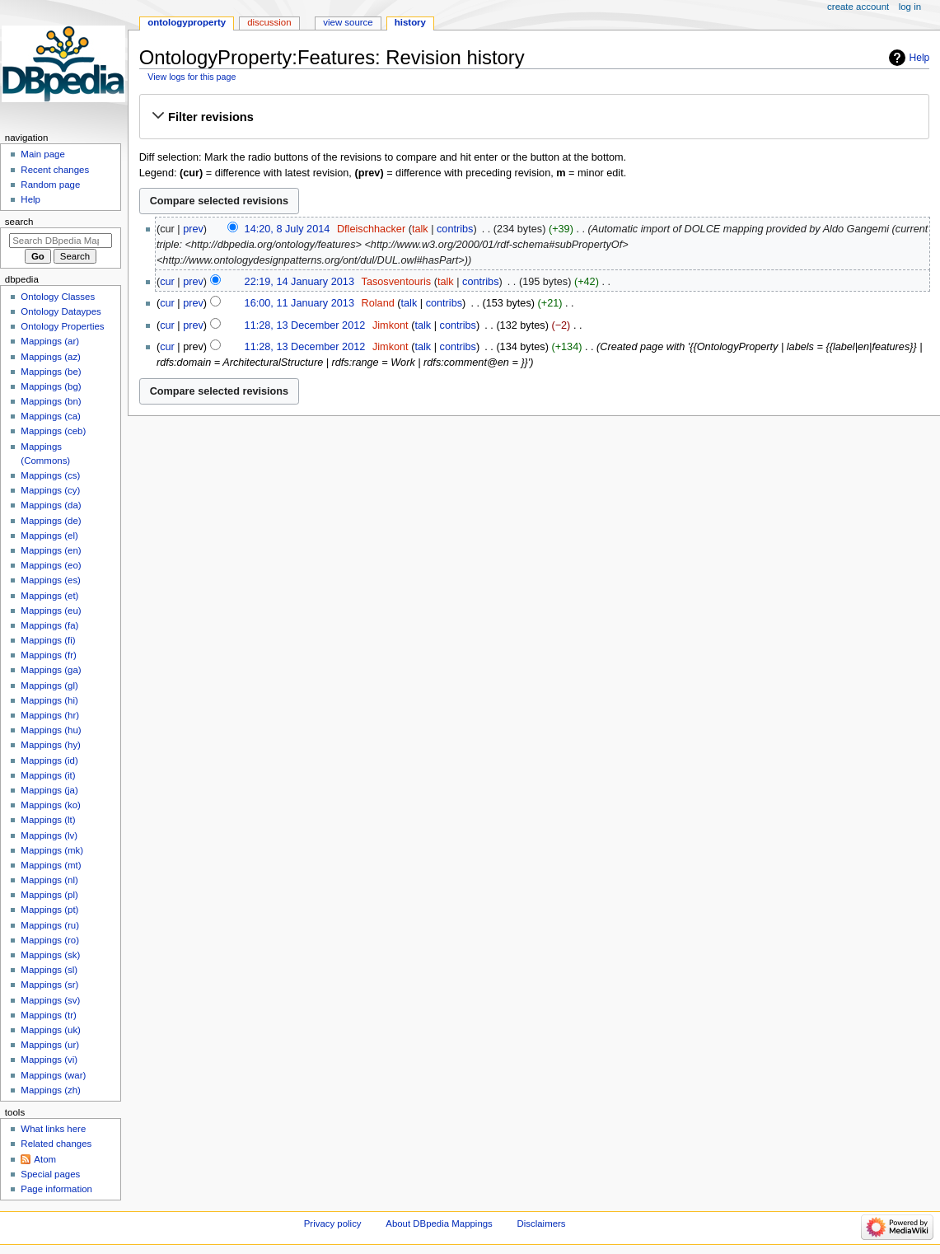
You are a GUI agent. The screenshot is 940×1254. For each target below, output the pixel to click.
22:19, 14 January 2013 (299, 282)
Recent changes (55, 170)
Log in (910, 7)
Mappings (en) (51, 550)
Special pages (50, 1174)
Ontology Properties (62, 326)
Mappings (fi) (48, 640)
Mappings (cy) (50, 490)
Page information (56, 1189)
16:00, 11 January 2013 (299, 303)
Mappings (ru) (50, 925)
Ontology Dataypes (61, 311)
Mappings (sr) (49, 985)
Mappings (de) (51, 521)
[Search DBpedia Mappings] (60, 240)
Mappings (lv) (49, 835)
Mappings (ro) (50, 940)
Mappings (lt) (48, 820)
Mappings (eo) (51, 565)
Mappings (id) (49, 760)
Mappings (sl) (49, 970)
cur (167, 282)
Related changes (56, 1144)
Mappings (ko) (51, 805)
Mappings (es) (51, 580)
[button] (534, 117)
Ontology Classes (58, 297)
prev (193, 229)
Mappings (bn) (51, 401)
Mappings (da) (51, 505)
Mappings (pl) (49, 895)
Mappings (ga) (51, 670)
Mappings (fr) (48, 655)
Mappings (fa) (49, 625)
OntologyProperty (186, 22)
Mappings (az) (51, 357)
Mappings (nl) (49, 880)
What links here (53, 1129)
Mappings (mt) (51, 865)
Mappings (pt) (49, 910)
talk (420, 229)
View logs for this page (191, 77)
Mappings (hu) (51, 730)
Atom (45, 1159)
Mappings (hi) (49, 700)
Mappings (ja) (49, 790)
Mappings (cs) (50, 475)
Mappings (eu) (51, 610)
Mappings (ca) (51, 416)
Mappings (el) (49, 535)
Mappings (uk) (51, 1030)
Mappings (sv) (50, 1000)
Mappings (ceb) (53, 431)
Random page (50, 185)
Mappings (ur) (50, 1045)
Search (19, 222)
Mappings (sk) (50, 955)
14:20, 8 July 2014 (287, 229)
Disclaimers (541, 1223)
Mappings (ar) (50, 341)
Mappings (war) (53, 1075)
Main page (43, 154)
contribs (455, 229)
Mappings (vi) (49, 1059)
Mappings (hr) (50, 715)
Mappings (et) (49, 596)
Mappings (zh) (51, 1090)
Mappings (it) (48, 775)
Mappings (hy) (51, 745)
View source (347, 22)
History (410, 22)
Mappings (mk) (52, 850)
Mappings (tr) (48, 1015)
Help (920, 57)
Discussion (269, 22)
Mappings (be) (51, 372)
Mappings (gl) (49, 685)
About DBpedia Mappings (439, 1223)
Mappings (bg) (51, 386)
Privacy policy (333, 1223)
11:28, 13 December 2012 (305, 325)
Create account (858, 7)
